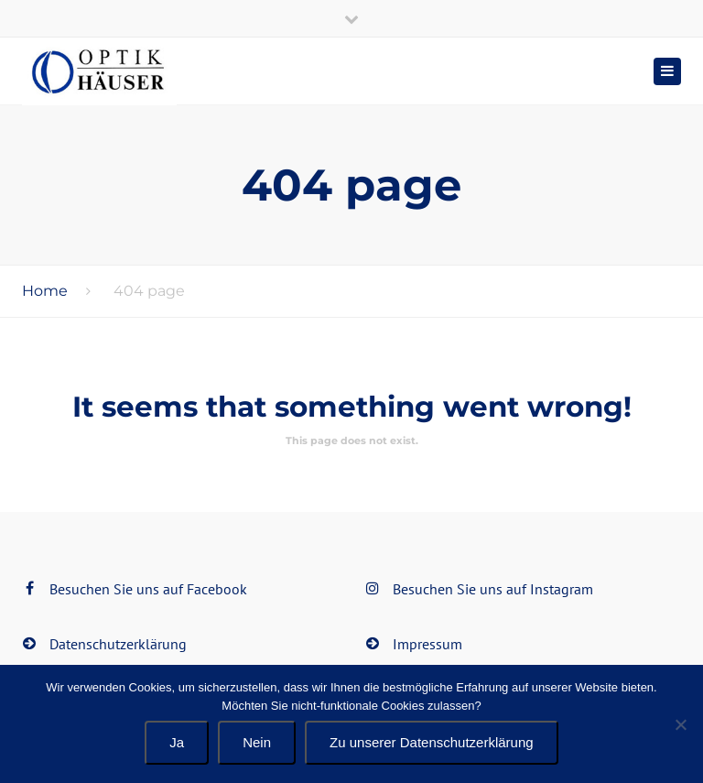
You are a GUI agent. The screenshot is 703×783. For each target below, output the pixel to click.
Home (45, 290)
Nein (257, 742)
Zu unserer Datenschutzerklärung (432, 742)
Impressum (427, 644)
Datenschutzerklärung (118, 644)
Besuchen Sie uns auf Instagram (493, 589)
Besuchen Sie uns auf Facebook (148, 589)
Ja (176, 742)
